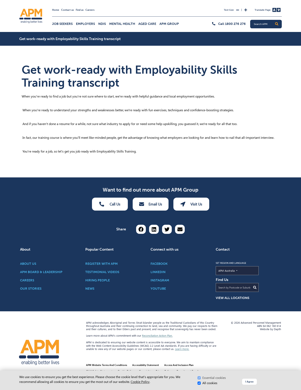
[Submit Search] (255, 287)
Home (55, 9)
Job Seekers (62, 24)
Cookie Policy (140, 382)
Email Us (150, 204)
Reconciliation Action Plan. (157, 335)
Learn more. (182, 349)
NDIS (102, 24)
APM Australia (236, 270)
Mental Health (122, 24)
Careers (89, 9)
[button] (277, 24)
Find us (79, 9)
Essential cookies (214, 378)
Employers (85, 24)
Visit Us (191, 204)
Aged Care (147, 24)
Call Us (109, 204)
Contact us (67, 9)
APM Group (169, 24)
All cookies (209, 383)
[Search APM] (267, 24)
